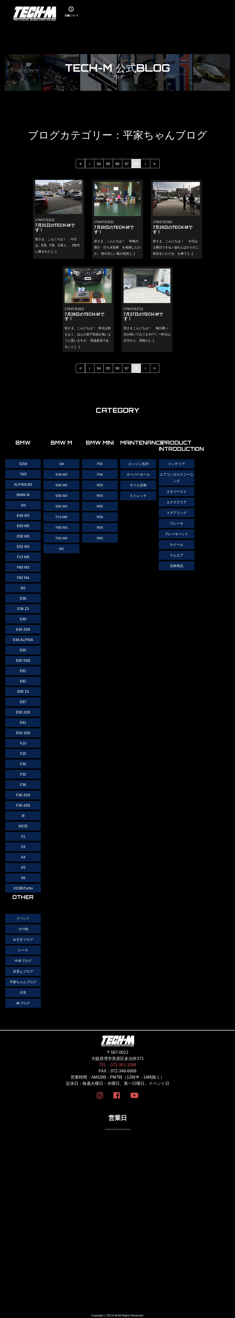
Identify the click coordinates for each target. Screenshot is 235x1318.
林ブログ (23, 1001)
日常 (23, 991)
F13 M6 (61, 515)
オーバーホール (138, 474)
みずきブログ (23, 939)
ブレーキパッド (176, 532)
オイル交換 (138, 484)
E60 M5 (61, 484)
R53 (99, 495)
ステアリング (176, 511)
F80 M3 (61, 526)
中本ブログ (23, 960)
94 (99, 164)
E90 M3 (61, 495)
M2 (61, 546)
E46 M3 (61, 474)
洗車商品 (176, 563)
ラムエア (176, 553)
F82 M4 (61, 536)
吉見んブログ (23, 970)
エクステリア (176, 501)
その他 (23, 928)
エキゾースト (176, 491)
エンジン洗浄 (138, 464)
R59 (99, 526)
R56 (99, 515)
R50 (99, 484)
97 (127, 164)
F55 (100, 464)
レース (23, 949)
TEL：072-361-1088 (117, 1062)
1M (61, 464)
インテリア (177, 464)
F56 (100, 474)
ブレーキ (176, 522)
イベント (23, 918)
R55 (99, 505)
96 (117, 164)
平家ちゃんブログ (23, 980)
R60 (99, 536)
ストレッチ (138, 495)
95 (108, 164)
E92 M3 (61, 505)
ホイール (176, 542)
